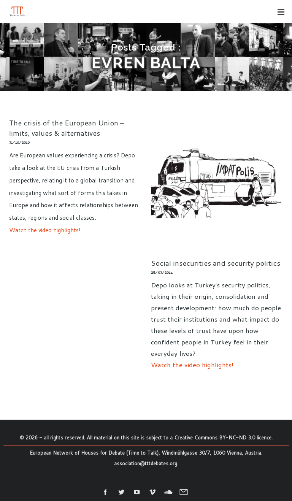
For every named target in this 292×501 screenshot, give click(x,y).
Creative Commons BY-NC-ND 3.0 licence (222, 437)
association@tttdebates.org (145, 463)
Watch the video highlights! (45, 230)
